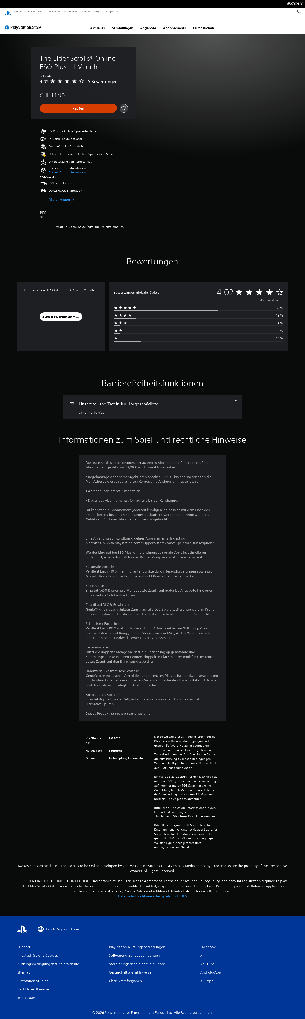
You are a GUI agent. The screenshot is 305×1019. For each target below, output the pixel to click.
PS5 (30, 11)
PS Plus (52, 11)
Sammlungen (122, 24)
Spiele (18, 11)
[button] (67, 168)
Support (110, 11)
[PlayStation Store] (24, 23)
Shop (96, 11)
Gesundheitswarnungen (170, 808)
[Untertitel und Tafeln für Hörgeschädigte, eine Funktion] (152, 403)
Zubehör (68, 11)
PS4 (40, 11)
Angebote (148, 24)
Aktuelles (97, 24)
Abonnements (174, 24)
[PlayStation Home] (7, 12)
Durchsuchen (203, 24)
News (83, 11)
